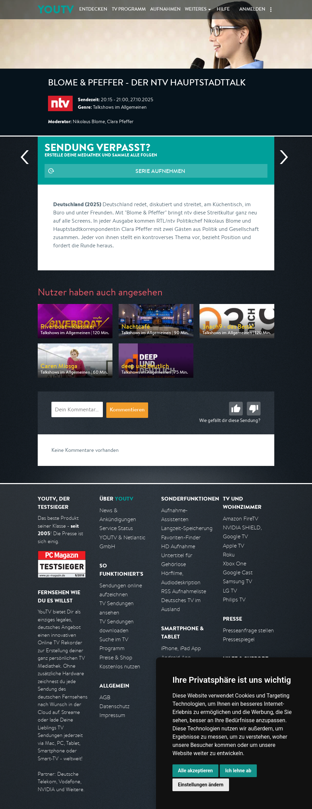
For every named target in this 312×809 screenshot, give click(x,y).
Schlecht (254, 408)
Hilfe (223, 9)
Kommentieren (127, 410)
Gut (236, 408)
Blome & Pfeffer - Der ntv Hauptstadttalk (146, 83)
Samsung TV (237, 581)
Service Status (116, 528)
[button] (270, 9)
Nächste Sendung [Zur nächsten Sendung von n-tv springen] (281, 157)
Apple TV (233, 545)
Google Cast (238, 572)
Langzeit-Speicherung (187, 528)
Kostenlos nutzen (119, 666)
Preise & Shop (115, 657)
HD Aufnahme (178, 546)
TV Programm (129, 9)
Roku (229, 554)
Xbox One (234, 563)
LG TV (230, 590)
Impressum (112, 715)
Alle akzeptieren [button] (195, 770)
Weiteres (196, 9)
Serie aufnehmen (160, 171)
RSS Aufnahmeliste (183, 591)
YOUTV (56, 9)
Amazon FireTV (240, 518)
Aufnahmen (165, 9)
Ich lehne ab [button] (238, 770)
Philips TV (234, 599)
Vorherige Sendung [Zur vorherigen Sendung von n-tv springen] (27, 157)
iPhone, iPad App (181, 648)
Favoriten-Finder (181, 537)
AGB (104, 697)
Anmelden (252, 9)
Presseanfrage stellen (248, 630)
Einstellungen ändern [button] (201, 784)
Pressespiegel (239, 639)
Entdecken (93, 9)
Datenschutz (114, 706)
